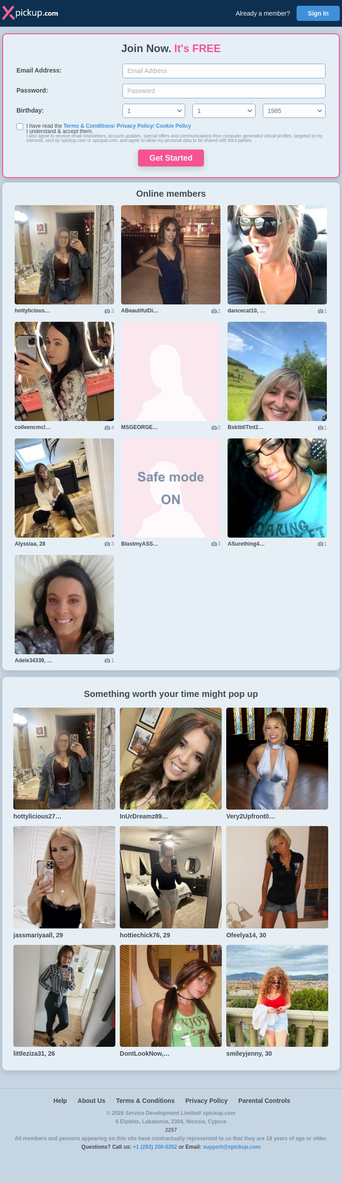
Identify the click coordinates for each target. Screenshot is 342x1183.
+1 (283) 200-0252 (155, 1147)
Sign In (318, 13)
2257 (171, 1130)
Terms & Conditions (88, 126)
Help (60, 1100)
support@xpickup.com (232, 1147)
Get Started (170, 158)
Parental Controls (264, 1100)
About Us (91, 1100)
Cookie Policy (173, 126)
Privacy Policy (135, 126)
